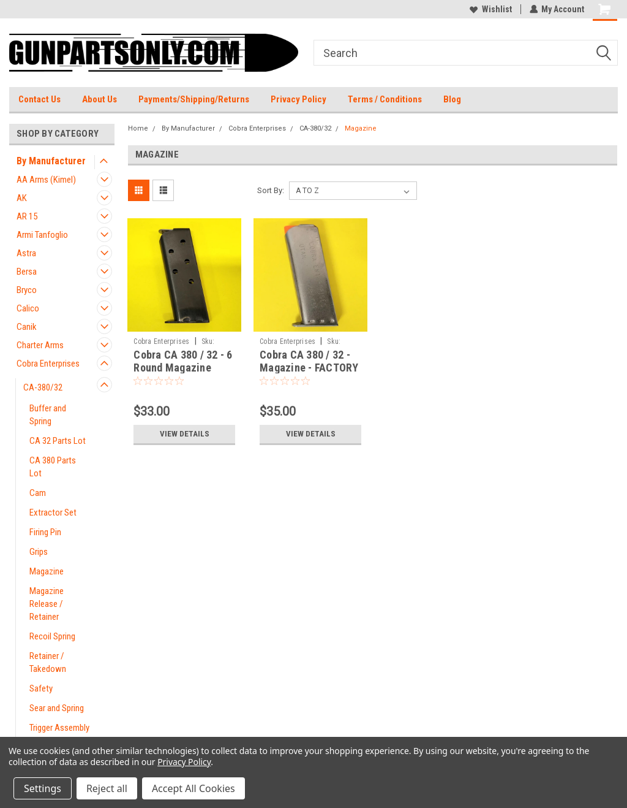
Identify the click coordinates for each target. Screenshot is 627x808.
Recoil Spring (52, 636)
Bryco (27, 289)
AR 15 (27, 216)
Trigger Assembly (59, 727)
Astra (26, 253)
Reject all (106, 788)
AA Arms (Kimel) (46, 179)
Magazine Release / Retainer (46, 603)
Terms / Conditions (385, 99)
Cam (37, 492)
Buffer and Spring (47, 415)
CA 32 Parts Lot (57, 440)
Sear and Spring (56, 708)
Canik (27, 326)
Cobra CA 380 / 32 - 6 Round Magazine (182, 361)
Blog (452, 99)
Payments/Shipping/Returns (193, 99)
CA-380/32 (42, 387)
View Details (184, 434)
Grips (38, 551)
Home (138, 128)
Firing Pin (45, 532)
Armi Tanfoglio (42, 234)
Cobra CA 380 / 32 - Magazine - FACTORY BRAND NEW (309, 367)
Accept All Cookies (193, 788)
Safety (41, 688)
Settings (42, 788)
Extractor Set (53, 512)
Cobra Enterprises (48, 363)
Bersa (27, 271)
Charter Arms (40, 345)
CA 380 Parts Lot (52, 467)
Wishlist (490, 9)
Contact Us (39, 99)
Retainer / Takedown (47, 662)
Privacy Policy (298, 99)
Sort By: (270, 190)
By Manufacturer (51, 161)
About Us (99, 99)
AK (22, 198)
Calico (28, 308)
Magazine (46, 571)
